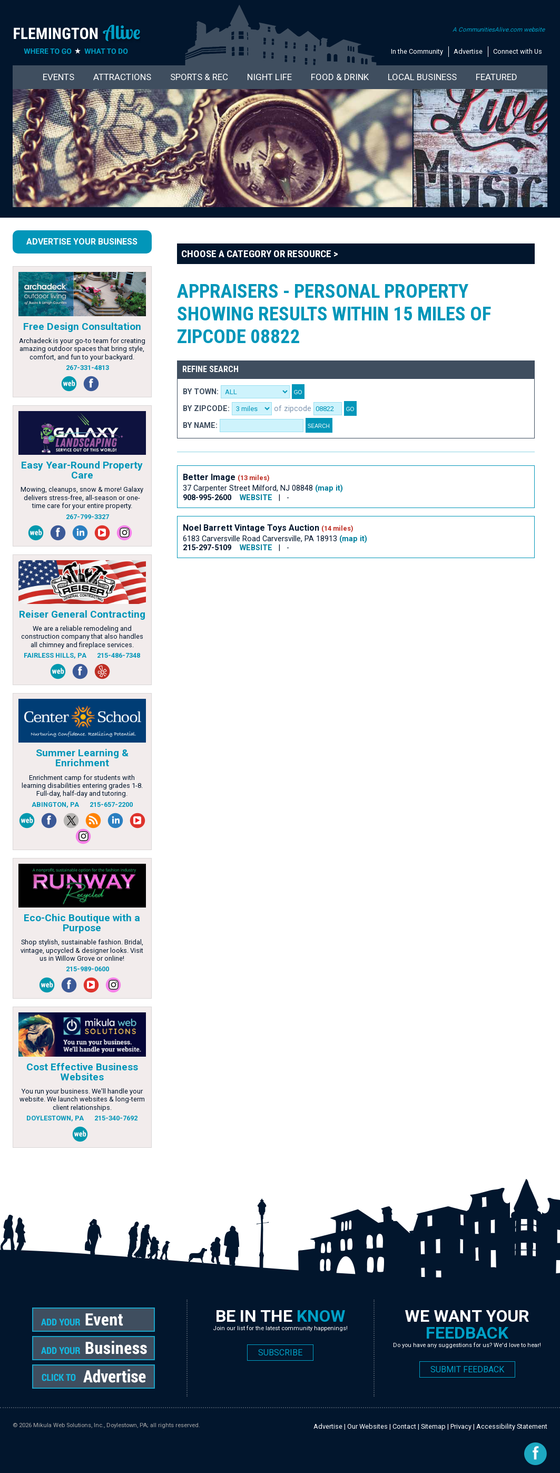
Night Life (269, 77)
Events (58, 77)
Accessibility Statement (511, 1426)
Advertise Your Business (81, 242)
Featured (496, 77)
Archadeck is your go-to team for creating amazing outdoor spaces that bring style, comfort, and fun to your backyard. (82, 349)
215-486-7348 (118, 655)
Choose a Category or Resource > (259, 254)
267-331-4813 (87, 368)
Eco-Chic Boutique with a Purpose (82, 923)
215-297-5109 (207, 547)
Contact (404, 1426)
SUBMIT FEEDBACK (467, 1369)
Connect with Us (517, 51)
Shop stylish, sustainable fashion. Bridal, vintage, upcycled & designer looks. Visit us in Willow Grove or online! (82, 950)
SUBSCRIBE (280, 1353)
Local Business (422, 77)
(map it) (329, 488)
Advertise (468, 51)
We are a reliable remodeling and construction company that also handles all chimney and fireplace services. (82, 637)
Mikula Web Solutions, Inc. (68, 1425)
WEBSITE (256, 497)
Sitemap (433, 1426)
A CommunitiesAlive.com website (499, 29)
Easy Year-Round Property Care (82, 470)
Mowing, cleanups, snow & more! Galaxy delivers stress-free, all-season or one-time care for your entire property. (82, 497)
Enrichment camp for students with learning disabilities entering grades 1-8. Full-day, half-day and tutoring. (82, 786)
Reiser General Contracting (82, 614)
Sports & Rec (199, 77)
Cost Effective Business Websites (82, 1072)
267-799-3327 (87, 517)
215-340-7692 (115, 1118)
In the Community (417, 51)
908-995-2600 (207, 497)
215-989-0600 (87, 969)
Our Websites (367, 1426)
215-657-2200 (111, 804)
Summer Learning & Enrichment (82, 758)
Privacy (460, 1426)
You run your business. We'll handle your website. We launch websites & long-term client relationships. (82, 1099)
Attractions (122, 77)
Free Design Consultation (82, 326)
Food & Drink (340, 77)
